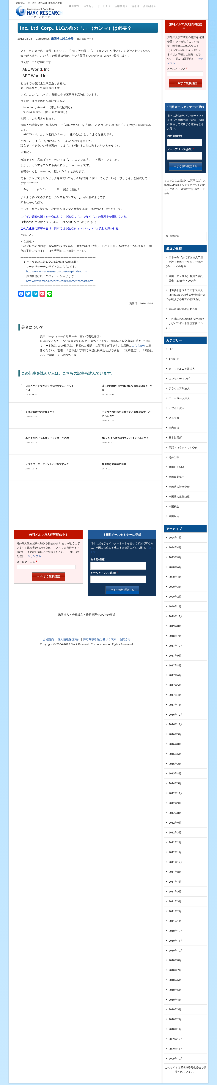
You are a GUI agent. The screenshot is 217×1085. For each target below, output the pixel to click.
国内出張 (174, 427)
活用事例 (119, 9)
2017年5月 (175, 685)
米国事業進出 (176, 477)
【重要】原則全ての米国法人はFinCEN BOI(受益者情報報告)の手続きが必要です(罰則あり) (185, 294)
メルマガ (174, 418)
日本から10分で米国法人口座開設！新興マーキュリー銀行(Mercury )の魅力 (184, 261)
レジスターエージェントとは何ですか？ (47, 464)
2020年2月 (175, 596)
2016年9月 (175, 734)
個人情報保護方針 (68, 639)
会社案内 (48, 639)
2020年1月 (175, 606)
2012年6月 (175, 822)
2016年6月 (175, 754)
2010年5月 (175, 990)
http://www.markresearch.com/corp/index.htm (56, 271)
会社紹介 (148, 9)
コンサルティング (179, 378)
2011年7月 (175, 881)
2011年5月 (175, 891)
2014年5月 (175, 783)
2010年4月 (175, 999)
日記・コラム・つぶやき (183, 447)
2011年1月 (175, 921)
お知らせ (174, 359)
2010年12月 (176, 931)
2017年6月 (175, 675)
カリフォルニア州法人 (182, 368)
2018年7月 (175, 636)
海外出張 (174, 457)
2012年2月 (175, 842)
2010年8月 (175, 960)
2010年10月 (176, 950)
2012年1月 (175, 852)
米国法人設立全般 (62, 38)
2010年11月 (176, 940)
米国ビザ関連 (176, 467)
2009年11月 (176, 1049)
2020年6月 (175, 567)
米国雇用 (174, 516)
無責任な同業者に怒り (114, 464)
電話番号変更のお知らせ (183, 309)
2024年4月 (175, 547)
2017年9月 (175, 655)
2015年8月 (175, 773)
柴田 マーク (88, 38)
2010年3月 (175, 1009)
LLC (171, 349)
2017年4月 (175, 695)
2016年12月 (176, 714)
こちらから (139, 345)
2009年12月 (176, 1039)
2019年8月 (175, 626)
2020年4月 (175, 577)
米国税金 (174, 506)
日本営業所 (175, 437)
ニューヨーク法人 (179, 398)
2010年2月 (175, 1019)
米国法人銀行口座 (179, 496)
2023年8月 (175, 557)
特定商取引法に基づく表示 (99, 639)
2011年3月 (175, 901)
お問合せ (88, 9)
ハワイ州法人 (176, 408)
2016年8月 (175, 744)
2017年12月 (176, 645)
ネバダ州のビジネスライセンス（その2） (47, 438)
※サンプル (33, 556)
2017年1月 (175, 704)
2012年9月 (175, 803)
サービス (103, 9)
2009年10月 (176, 1058)
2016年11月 (176, 724)
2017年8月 (175, 665)
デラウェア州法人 (179, 388)
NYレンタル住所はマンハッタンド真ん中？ (125, 438)
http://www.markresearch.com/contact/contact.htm (59, 281)
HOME (74, 9)
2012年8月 (175, 813)
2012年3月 (175, 832)
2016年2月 (175, 763)
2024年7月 (175, 537)
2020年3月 (175, 586)
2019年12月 (176, 616)
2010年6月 (175, 980)
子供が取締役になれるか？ (39, 412)
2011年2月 (175, 911)
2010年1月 (175, 1029)
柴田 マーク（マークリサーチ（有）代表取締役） (71, 336)
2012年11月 (176, 793)
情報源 (135, 9)
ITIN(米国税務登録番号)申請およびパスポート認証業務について (185, 323)
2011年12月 (176, 862)
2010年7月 (175, 970)
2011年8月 (175, 871)
